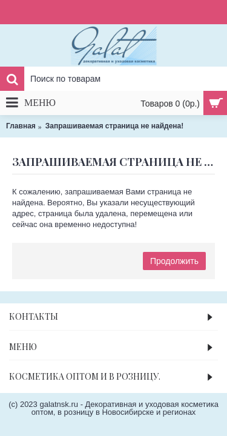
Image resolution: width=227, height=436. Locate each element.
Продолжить (174, 261)
